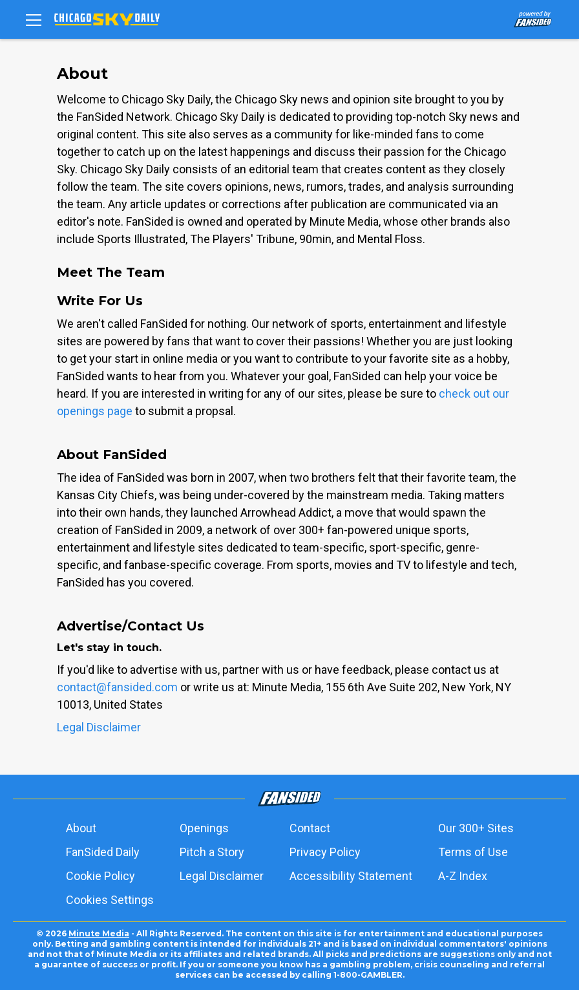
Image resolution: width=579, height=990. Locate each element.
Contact (310, 828)
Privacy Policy (325, 852)
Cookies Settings (110, 900)
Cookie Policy (100, 876)
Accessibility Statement (351, 876)
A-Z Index (462, 876)
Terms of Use (473, 852)
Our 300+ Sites (476, 828)
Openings (204, 828)
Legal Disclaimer (99, 727)
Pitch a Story (212, 852)
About (81, 828)
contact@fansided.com (117, 687)
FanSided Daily (103, 852)
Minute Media (98, 933)
